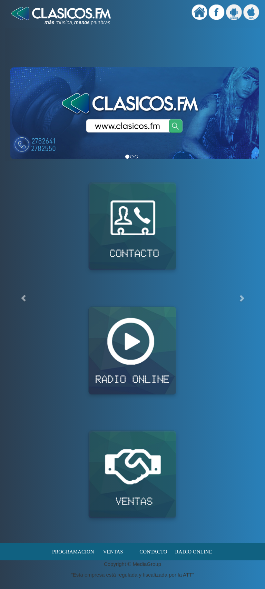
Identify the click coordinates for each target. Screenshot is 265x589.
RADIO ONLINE (193, 551)
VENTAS (113, 551)
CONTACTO (153, 551)
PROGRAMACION (73, 551)
